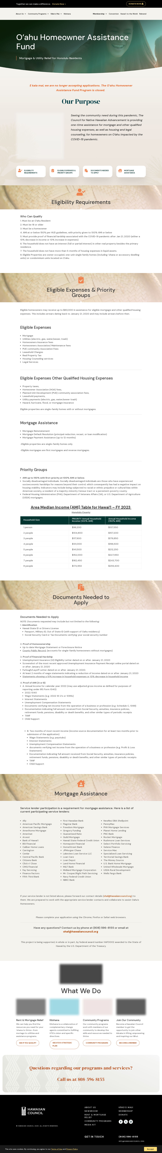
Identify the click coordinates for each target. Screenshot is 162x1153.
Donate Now (135, 4)
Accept (150, 1149)
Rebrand (142, 14)
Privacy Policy (72, 1149)
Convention (114, 14)
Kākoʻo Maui (126, 1107)
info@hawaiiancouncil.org (131, 1141)
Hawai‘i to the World (129, 14)
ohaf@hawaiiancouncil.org (118, 896)
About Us (20, 14)
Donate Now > (59, 4)
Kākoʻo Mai (55, 14)
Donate (123, 1115)
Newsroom (91, 1111)
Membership (99, 14)
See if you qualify (27, 1043)
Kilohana (67, 14)
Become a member (128, 1043)
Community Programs (37, 14)
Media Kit (90, 1125)
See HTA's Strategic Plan (62, 1044)
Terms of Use (56, 1149)
